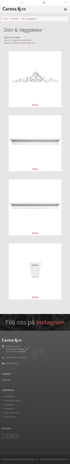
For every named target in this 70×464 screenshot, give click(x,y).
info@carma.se (12, 363)
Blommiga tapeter (11, 412)
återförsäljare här (27, 43)
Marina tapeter (10, 416)
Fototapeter (9, 408)
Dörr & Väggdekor (28, 18)
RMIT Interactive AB (59, 459)
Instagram (50, 322)
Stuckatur (14, 18)
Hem (6, 18)
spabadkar (6, 379)
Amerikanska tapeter (12, 400)
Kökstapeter (9, 404)
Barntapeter (9, 396)
